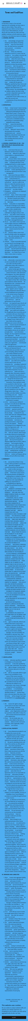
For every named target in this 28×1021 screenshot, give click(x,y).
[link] (14, 4)
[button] (3, 3)
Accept (14, 1017)
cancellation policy (20, 698)
